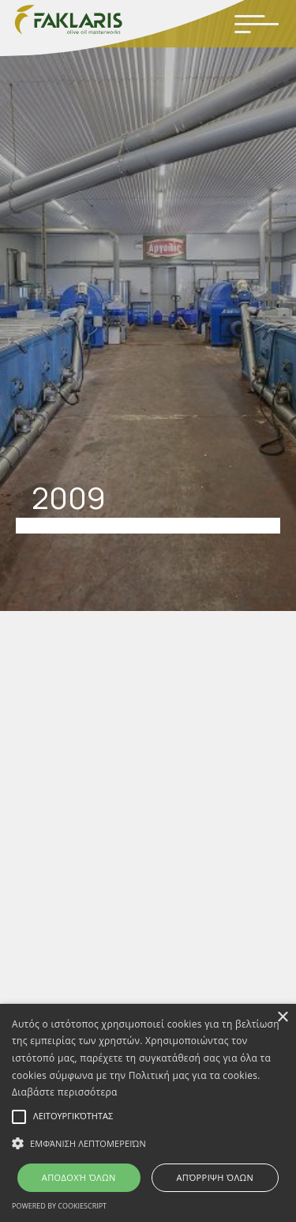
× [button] (282, 1018)
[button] (148, 1143)
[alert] (148, 1113)
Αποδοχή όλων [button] (79, 1177)
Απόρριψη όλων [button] (214, 1177)
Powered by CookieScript (59, 1206)
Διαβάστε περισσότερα (65, 1092)
